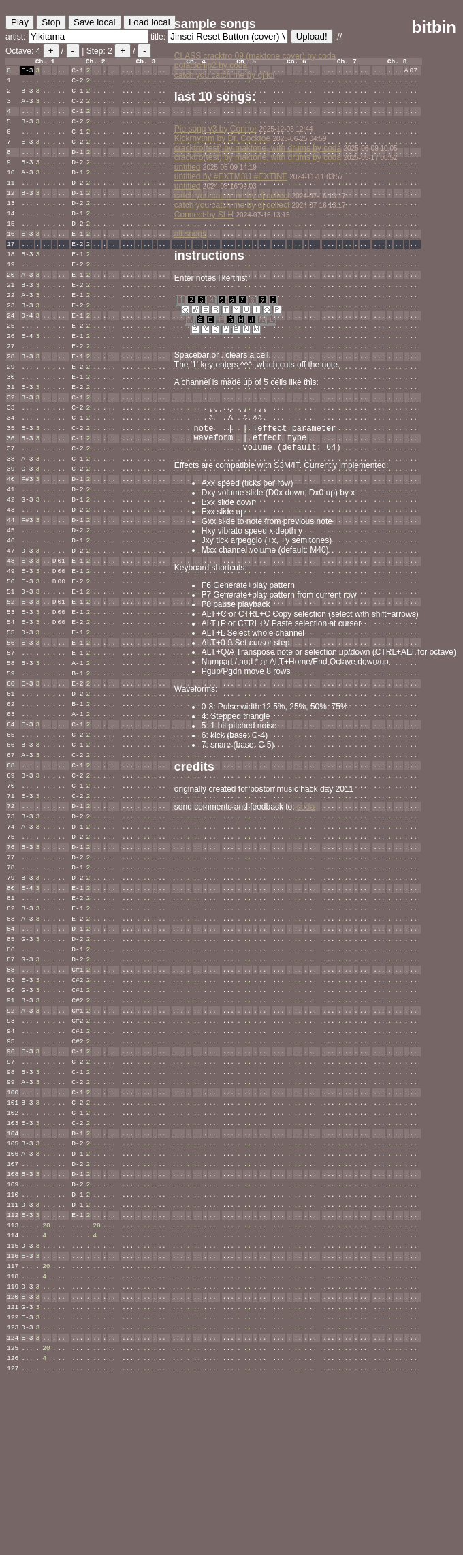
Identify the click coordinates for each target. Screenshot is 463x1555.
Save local (95, 22)
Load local (149, 22)
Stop (51, 22)
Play (20, 22)
